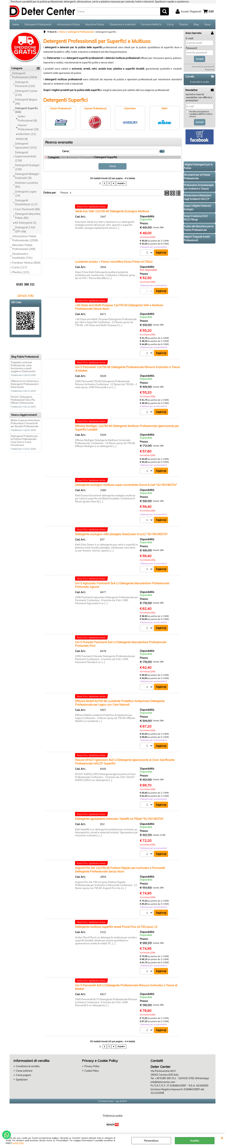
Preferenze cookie (112, 1115)
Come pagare (23, 1074)
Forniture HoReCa (151, 24)
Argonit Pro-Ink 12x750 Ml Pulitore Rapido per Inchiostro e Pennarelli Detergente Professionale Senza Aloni (120, 869)
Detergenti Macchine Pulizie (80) (27, 216)
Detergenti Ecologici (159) (27, 167)
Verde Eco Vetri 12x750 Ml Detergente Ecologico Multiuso (112, 211)
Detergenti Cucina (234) (26, 93)
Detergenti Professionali (38, 24)
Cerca (65, 151)
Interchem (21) (27, 134)
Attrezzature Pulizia (68, 24)
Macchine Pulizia (94, 24)
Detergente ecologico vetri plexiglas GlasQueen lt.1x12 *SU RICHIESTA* (121, 534)
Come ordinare (24, 1070)
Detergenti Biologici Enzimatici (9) (27, 176)
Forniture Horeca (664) (26, 262)
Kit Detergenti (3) (25, 222)
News (207, 24)
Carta (170, 24)
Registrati (210, 69)
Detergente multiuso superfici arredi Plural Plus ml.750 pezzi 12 (116, 927)
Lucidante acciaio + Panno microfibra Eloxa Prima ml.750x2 (114, 261)
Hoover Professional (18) (28, 127)
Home (15, 24)
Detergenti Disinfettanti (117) (26, 202)
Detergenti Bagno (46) (26, 101)
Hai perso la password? (203, 66)
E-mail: (190, 38)
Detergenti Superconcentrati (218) (25, 156)
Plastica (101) (21, 272)
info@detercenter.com (162, 1081)
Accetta (194, 1140)
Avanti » (121, 183)
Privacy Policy (92, 1066)
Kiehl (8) (23, 139)
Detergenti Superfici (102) (26, 110)
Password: (191, 48)
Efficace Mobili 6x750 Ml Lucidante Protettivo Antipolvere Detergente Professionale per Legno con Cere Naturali (120, 702)
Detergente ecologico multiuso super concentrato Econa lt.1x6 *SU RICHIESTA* (126, 485)
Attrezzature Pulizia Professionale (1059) (25, 238)
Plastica (183, 24)
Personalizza (151, 1140)
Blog (196, 24)
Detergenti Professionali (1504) (24, 75)
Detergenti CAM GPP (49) (25, 229)
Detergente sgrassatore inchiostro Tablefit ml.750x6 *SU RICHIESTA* (119, 819)
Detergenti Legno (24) (26, 193)
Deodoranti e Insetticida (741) (22, 256)
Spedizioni (22, 1079)
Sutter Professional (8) (27, 118)
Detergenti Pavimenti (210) (25, 84)
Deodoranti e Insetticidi (123, 24)
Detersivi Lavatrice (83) (26, 184)
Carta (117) (19, 267)
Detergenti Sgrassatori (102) (26, 145)
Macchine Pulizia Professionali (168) (23, 247)
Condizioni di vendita (27, 1066)
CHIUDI (222, 1138)
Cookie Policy (18, 1143)
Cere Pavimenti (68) (27, 209)
